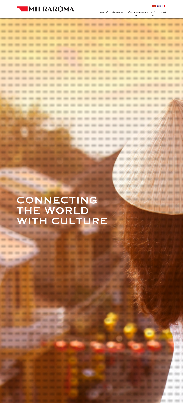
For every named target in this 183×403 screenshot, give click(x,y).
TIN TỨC (153, 12)
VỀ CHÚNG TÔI (117, 12)
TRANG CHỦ (103, 12)
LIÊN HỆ (163, 12)
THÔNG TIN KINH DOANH (136, 12)
